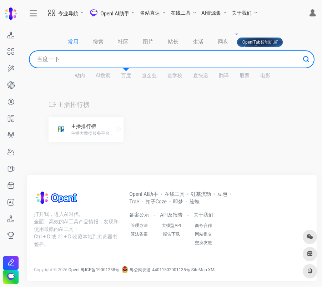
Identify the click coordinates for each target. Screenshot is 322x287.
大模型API (171, 225)
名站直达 (150, 13)
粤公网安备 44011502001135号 (155, 269)
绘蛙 (195, 201)
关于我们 (242, 13)
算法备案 (139, 234)
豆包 (222, 194)
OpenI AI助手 (143, 194)
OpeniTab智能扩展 (260, 42)
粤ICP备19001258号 (100, 269)
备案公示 (139, 215)
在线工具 (181, 13)
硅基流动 (201, 194)
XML (212, 269)
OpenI (74, 269)
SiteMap (199, 269)
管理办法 (139, 225)
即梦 (178, 201)
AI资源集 (211, 13)
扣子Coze (156, 201)
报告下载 (171, 234)
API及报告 (171, 215)
